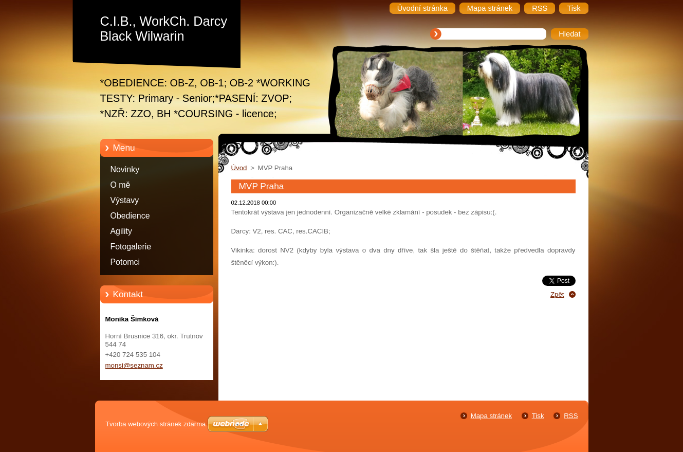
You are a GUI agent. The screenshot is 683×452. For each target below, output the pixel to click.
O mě (120, 184)
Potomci (125, 262)
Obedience (130, 215)
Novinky (125, 169)
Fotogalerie (131, 246)
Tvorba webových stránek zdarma (155, 424)
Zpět (557, 294)
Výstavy (124, 200)
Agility (121, 231)
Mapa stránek (491, 416)
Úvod (239, 168)
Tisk (538, 416)
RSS (571, 416)
